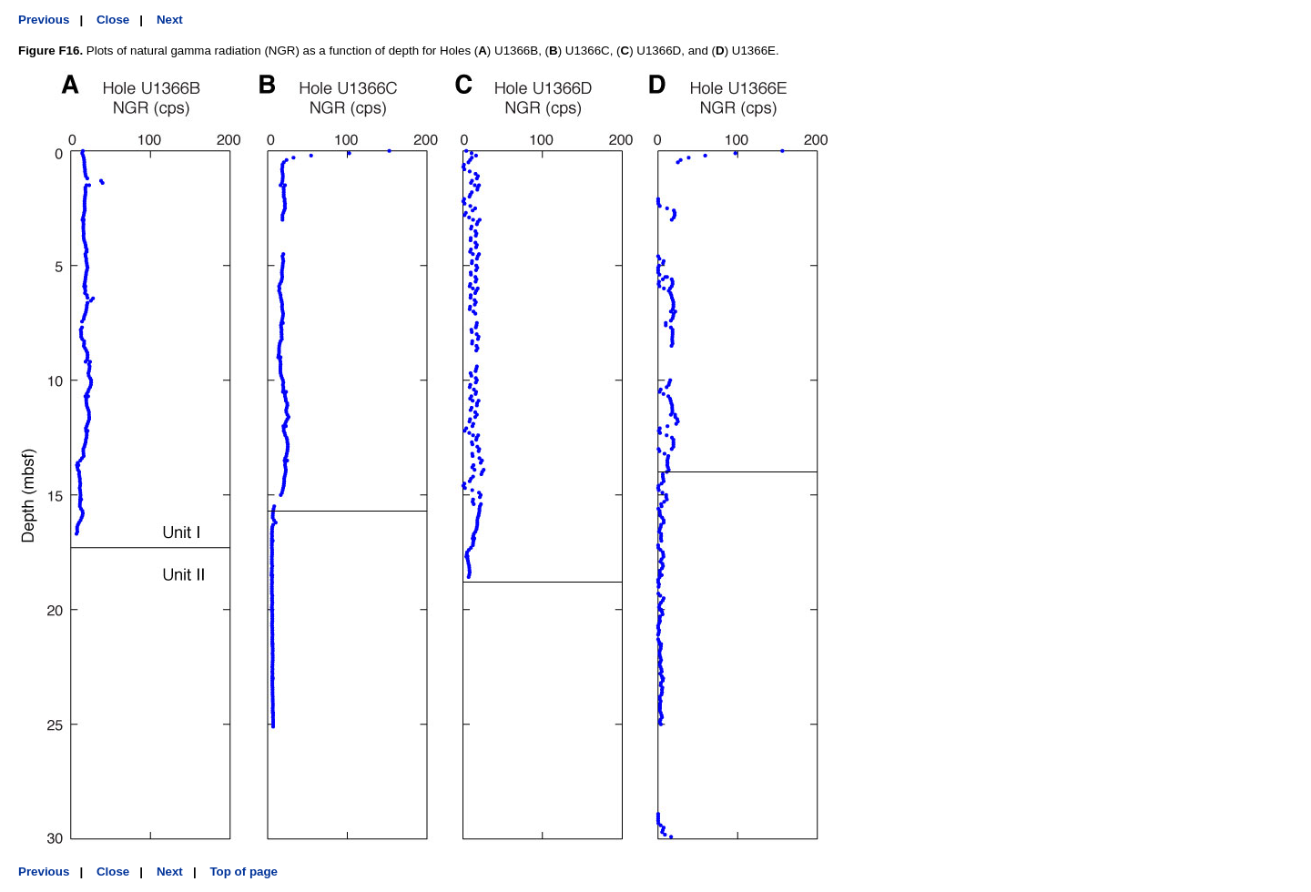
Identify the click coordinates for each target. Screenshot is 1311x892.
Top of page (243, 871)
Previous (43, 19)
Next (170, 19)
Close (113, 19)
